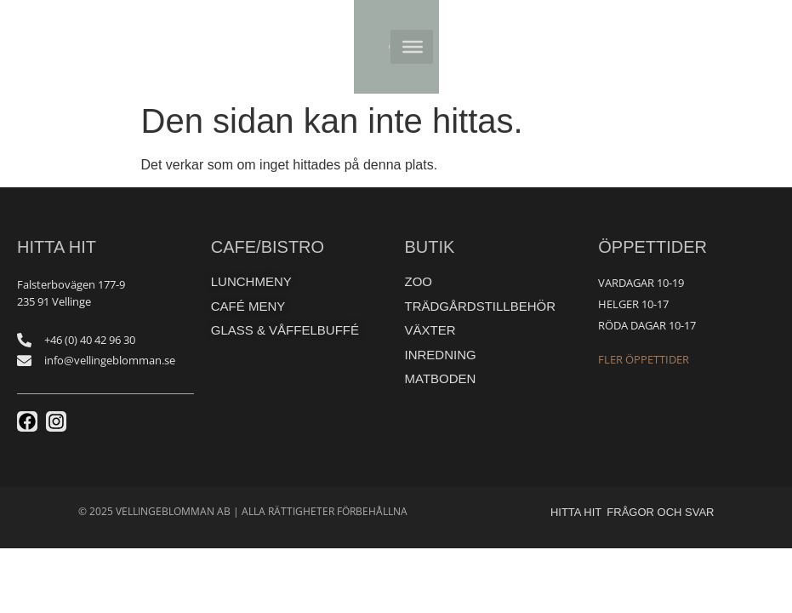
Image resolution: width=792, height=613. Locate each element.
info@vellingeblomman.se (109, 360)
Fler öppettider (643, 359)
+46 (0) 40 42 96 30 (89, 339)
